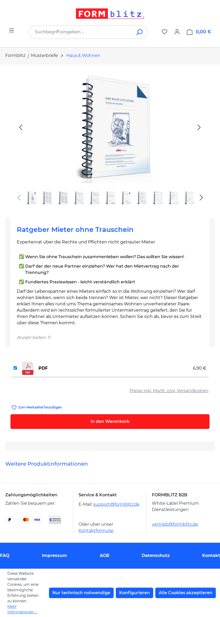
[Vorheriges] (21, 127)
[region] (110, 139)
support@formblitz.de (116, 504)
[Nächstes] (199, 127)
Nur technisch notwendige (81, 592)
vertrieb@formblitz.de (175, 524)
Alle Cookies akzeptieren (185, 592)
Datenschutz (156, 555)
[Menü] (11, 30)
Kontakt (211, 555)
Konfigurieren (134, 592)
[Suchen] (140, 32)
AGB (104, 555)
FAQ (4, 555)
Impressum (54, 555)
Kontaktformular (96, 530)
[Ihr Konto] (177, 31)
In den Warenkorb (110, 421)
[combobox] (80, 32)
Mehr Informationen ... (22, 609)
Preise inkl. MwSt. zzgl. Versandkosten (169, 390)
